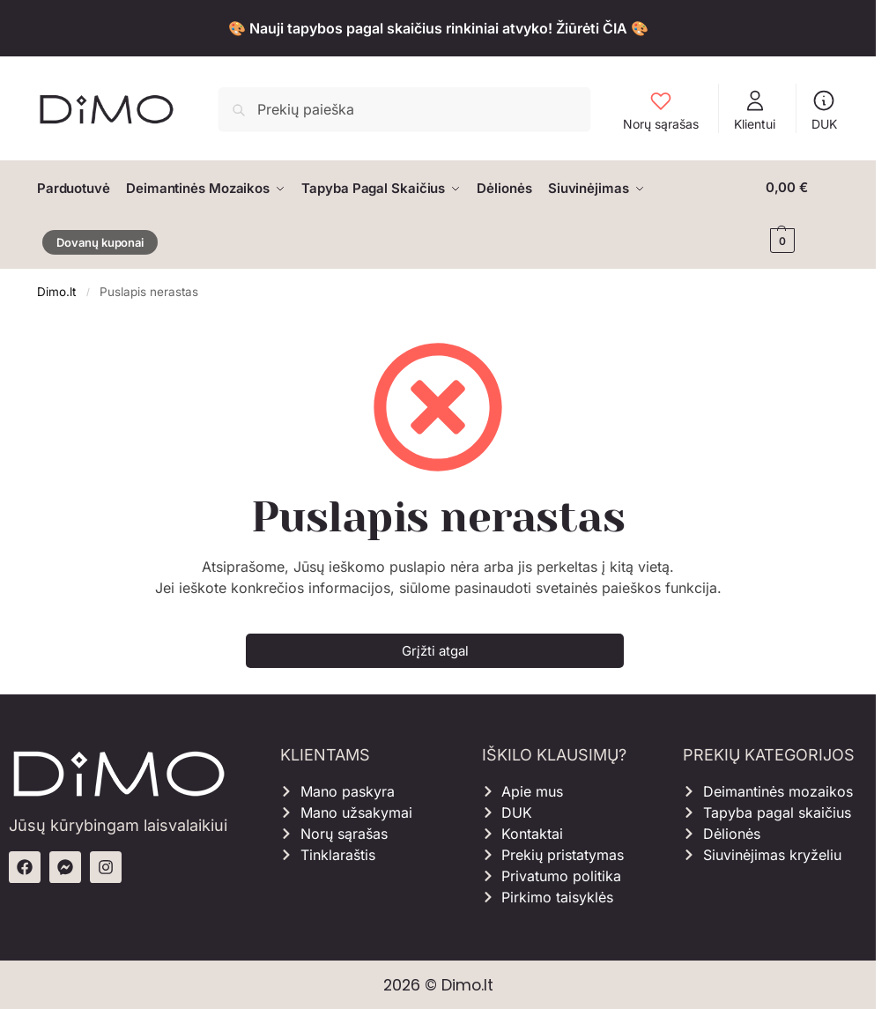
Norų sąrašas (661, 109)
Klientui (754, 109)
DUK (824, 109)
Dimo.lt (56, 290)
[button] (803, 214)
